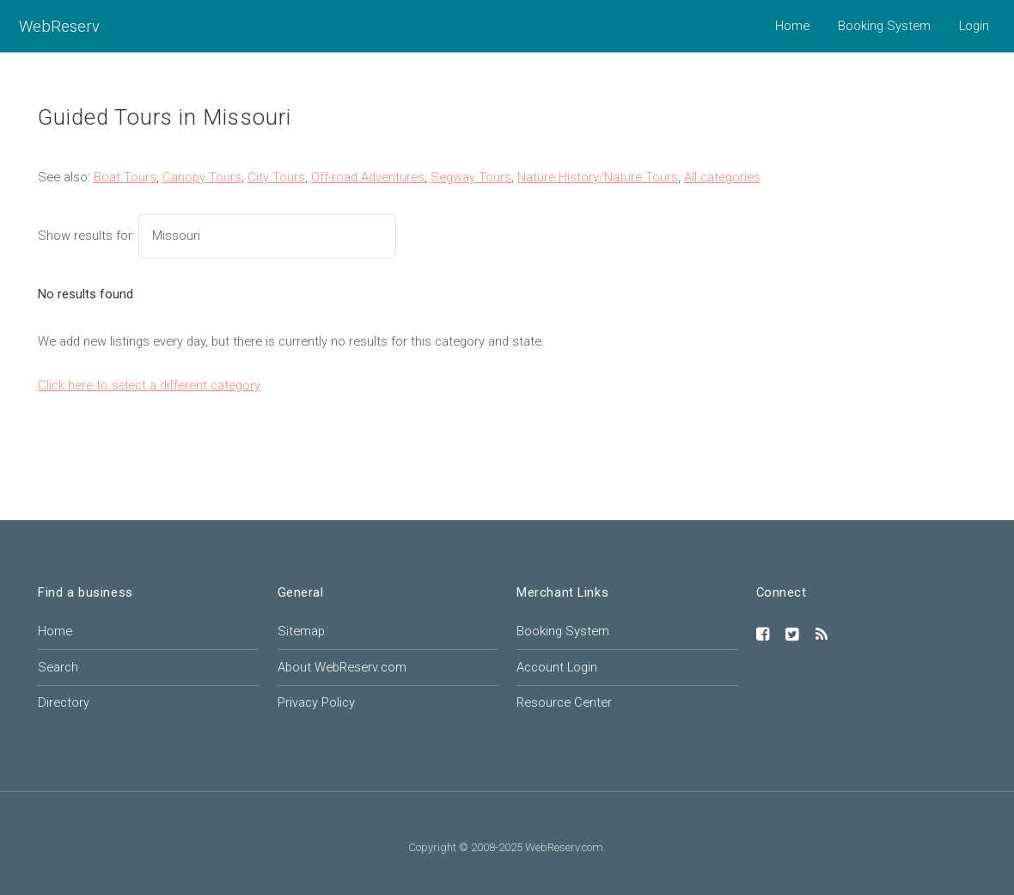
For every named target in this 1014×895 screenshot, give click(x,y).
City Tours (276, 177)
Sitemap (301, 631)
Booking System (884, 26)
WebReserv (59, 26)
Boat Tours (125, 177)
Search (58, 667)
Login (974, 26)
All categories (722, 177)
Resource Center (564, 702)
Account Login (556, 667)
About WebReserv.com (342, 667)
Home (792, 26)
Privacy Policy (316, 702)
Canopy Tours (201, 177)
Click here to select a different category (149, 385)
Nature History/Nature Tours (597, 177)
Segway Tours (471, 177)
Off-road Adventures (368, 177)
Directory (63, 702)
